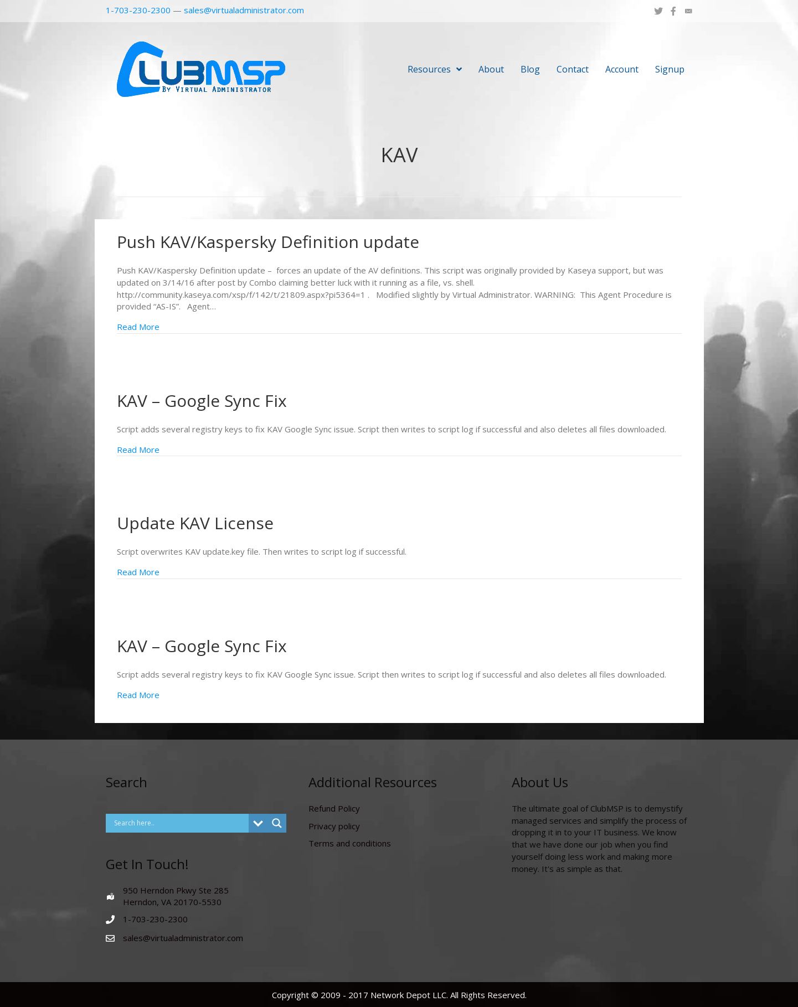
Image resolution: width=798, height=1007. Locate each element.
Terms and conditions (349, 843)
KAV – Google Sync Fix (202, 400)
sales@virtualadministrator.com (244, 10)
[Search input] (180, 823)
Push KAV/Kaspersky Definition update (268, 241)
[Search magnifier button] (276, 823)
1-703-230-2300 (138, 10)
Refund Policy (334, 808)
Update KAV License (195, 523)
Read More (138, 326)
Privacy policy (334, 826)
